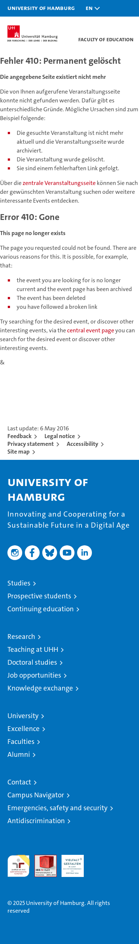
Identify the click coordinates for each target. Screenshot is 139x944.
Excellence (23, 728)
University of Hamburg (41, 8)
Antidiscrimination (36, 820)
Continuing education (40, 608)
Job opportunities (34, 675)
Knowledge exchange (40, 688)
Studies (18, 583)
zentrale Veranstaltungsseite (60, 183)
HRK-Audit (69, 862)
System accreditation (100, 862)
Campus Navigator (35, 795)
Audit (41, 859)
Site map (18, 451)
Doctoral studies (32, 662)
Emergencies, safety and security (57, 807)
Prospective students (39, 596)
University (23, 715)
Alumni (18, 754)
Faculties (20, 741)
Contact (19, 782)
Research (21, 636)
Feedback (19, 436)
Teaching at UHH (32, 649)
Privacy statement (30, 444)
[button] (91, 8)
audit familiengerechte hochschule (18, 866)
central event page (91, 330)
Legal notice (59, 436)
